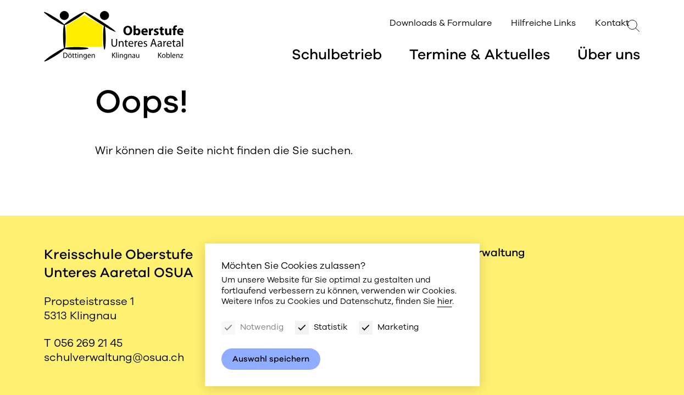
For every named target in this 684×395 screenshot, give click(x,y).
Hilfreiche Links (521, 24)
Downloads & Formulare (419, 24)
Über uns (608, 56)
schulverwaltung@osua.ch (114, 357)
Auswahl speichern (270, 358)
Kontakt (590, 24)
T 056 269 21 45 (83, 343)
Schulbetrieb (337, 56)
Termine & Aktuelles (479, 56)
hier (444, 301)
